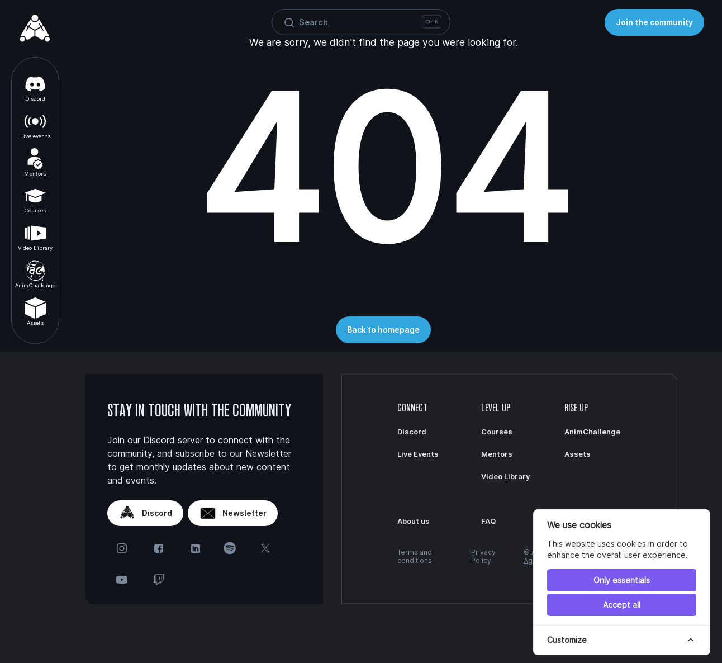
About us (413, 521)
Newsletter (233, 513)
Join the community (654, 22)
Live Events (418, 453)
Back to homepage (383, 329)
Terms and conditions (414, 556)
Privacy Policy (483, 556)
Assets (35, 311)
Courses (35, 199)
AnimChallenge (35, 274)
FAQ (488, 521)
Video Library (35, 236)
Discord (35, 87)
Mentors (35, 162)
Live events (35, 125)
